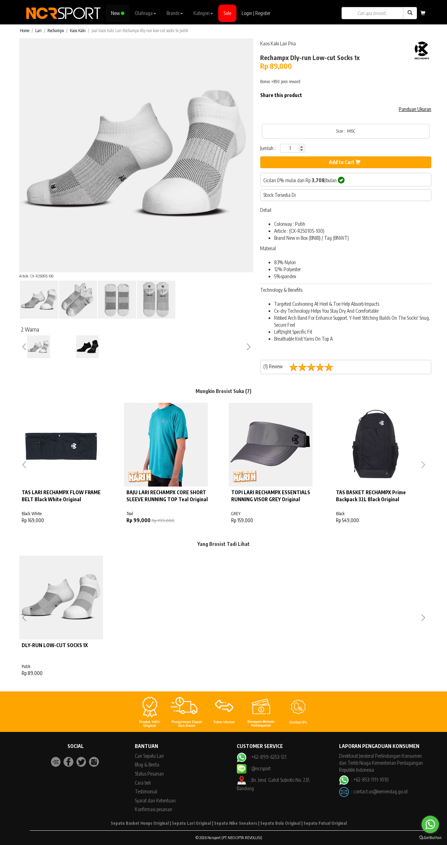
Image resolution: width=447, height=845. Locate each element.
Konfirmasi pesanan (153, 809)
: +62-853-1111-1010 (364, 780)
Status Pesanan (149, 774)
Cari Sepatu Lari (149, 756)
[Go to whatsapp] (430, 824)
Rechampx (55, 30)
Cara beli (143, 783)
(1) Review (301, 367)
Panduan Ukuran (415, 109)
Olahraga (145, 13)
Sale (227, 13)
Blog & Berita (147, 765)
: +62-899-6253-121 (261, 757)
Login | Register (256, 13)
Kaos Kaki (78, 30)
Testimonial (146, 791)
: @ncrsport (253, 768)
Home (24, 30)
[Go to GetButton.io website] (430, 838)
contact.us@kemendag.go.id (380, 791)
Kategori (203, 13)
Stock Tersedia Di (279, 195)
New (117, 13)
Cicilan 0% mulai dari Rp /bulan (304, 180)
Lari (38, 30)
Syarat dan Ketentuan (155, 800)
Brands (175, 13)
